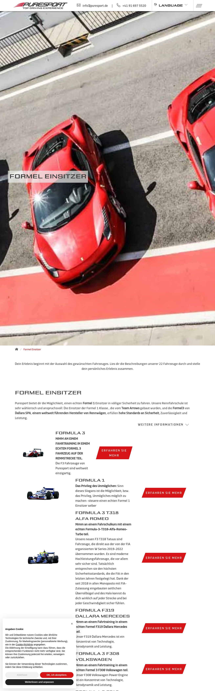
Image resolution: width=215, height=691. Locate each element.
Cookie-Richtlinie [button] (24, 644)
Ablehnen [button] (22, 675)
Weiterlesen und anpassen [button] (39, 682)
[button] (198, 5)
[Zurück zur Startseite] (17, 349)
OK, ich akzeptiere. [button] (56, 675)
